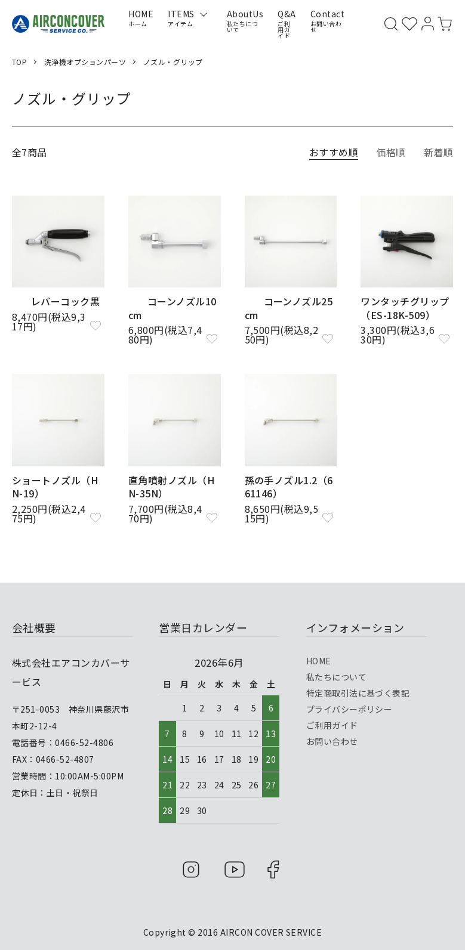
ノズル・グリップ (173, 62)
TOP (19, 62)
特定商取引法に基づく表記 (358, 692)
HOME (318, 660)
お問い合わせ (332, 741)
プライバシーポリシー (349, 708)
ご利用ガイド (332, 725)
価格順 (390, 152)
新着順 (438, 152)
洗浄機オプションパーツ (85, 62)
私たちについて (336, 676)
